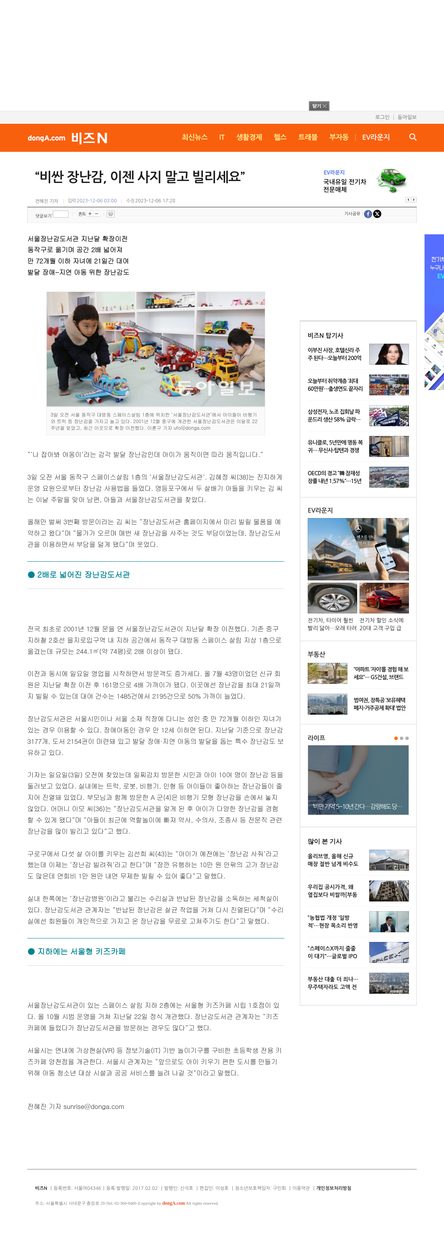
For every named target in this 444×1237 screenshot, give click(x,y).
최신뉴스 (195, 137)
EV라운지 (376, 137)
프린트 (111, 214)
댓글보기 (43, 216)
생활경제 (249, 137)
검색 (413, 137)
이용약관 (301, 1188)
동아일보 (407, 117)
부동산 (316, 654)
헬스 (280, 137)
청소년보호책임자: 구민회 (260, 1188)
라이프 (316, 738)
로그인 (382, 117)
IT (221, 137)
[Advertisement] (212, 54)
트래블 (308, 137)
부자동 (339, 137)
